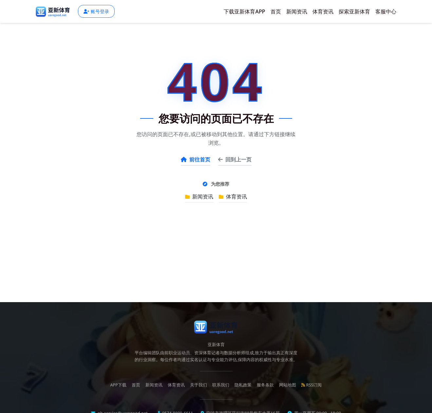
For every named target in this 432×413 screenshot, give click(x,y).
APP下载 (118, 385)
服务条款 (265, 385)
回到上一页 (235, 159)
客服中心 (385, 11)
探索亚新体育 (354, 11)
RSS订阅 (311, 385)
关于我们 (198, 385)
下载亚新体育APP (244, 11)
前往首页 (195, 159)
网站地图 (287, 385)
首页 (276, 11)
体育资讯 (322, 11)
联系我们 (220, 385)
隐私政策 (243, 385)
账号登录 (96, 11)
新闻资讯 (296, 11)
